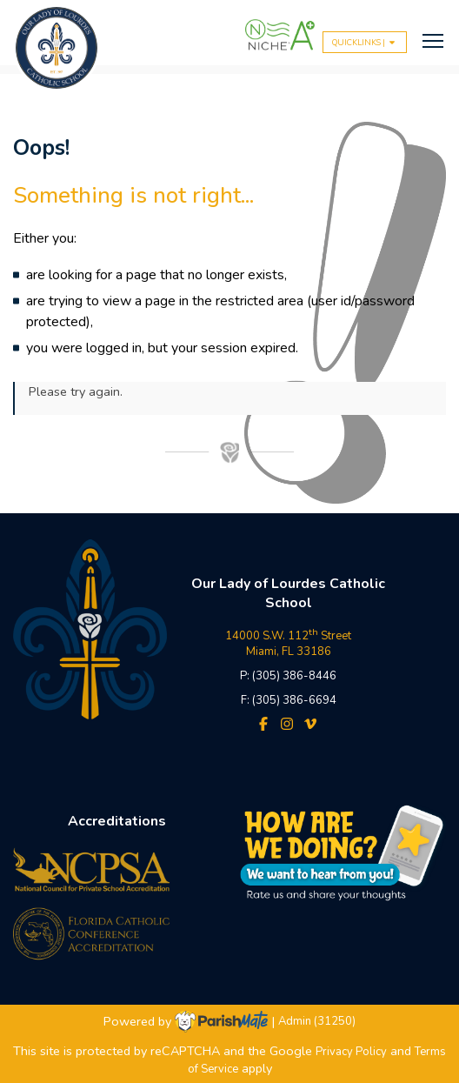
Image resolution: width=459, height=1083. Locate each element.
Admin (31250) (317, 1022)
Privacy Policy (351, 1052)
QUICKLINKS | (364, 42)
